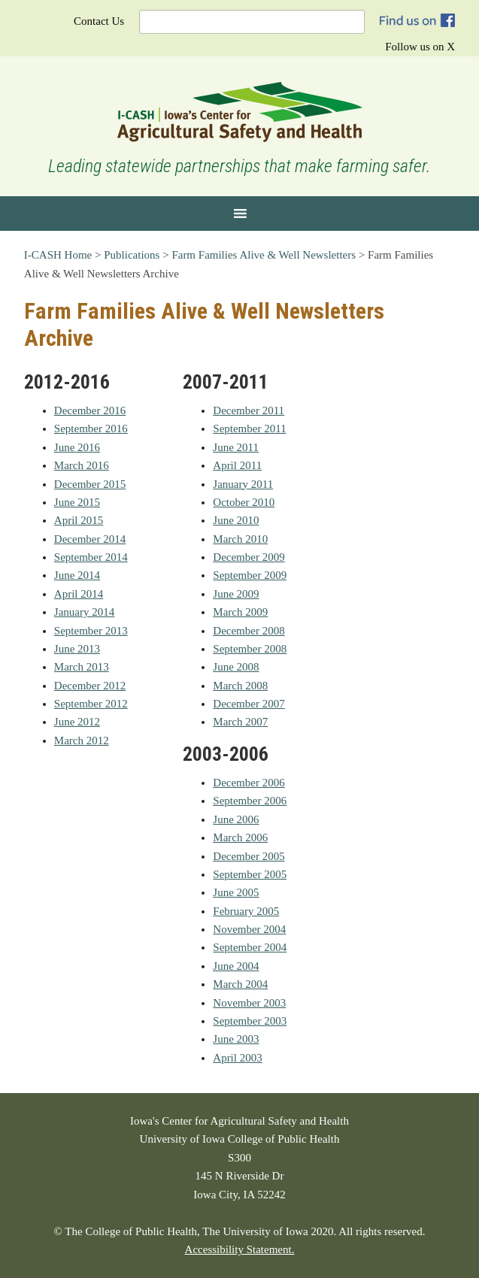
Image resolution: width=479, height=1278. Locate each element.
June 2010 (236, 520)
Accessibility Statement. (240, 1249)
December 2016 (90, 410)
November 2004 (249, 929)
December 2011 (248, 410)
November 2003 (249, 1003)
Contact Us (99, 21)
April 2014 (78, 594)
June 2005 (236, 892)
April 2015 (78, 520)
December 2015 (90, 484)
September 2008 (249, 649)
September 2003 (249, 1021)
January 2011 (243, 484)
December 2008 (248, 631)
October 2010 (243, 502)
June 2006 (236, 819)
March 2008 (240, 686)
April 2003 (237, 1058)
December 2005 (248, 856)
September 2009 (249, 575)
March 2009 (240, 612)
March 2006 (240, 837)
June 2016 (77, 447)
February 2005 (246, 911)
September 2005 (249, 874)
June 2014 (77, 575)
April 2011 (237, 465)
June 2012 (77, 722)
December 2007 (248, 704)
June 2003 (236, 1039)
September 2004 (249, 947)
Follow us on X (420, 47)
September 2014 (91, 557)
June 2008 (236, 667)
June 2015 (77, 502)
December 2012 (90, 686)
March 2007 (240, 722)
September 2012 (91, 704)
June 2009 (236, 594)
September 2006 (249, 801)
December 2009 (248, 557)
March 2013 (81, 667)
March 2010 (240, 539)
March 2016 (81, 465)
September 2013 (91, 631)
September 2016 (91, 428)
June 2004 (236, 966)
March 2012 (81, 740)
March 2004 (240, 984)
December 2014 (90, 539)
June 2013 (77, 649)
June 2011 (236, 447)
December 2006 (248, 783)
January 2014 (84, 612)
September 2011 (249, 428)
